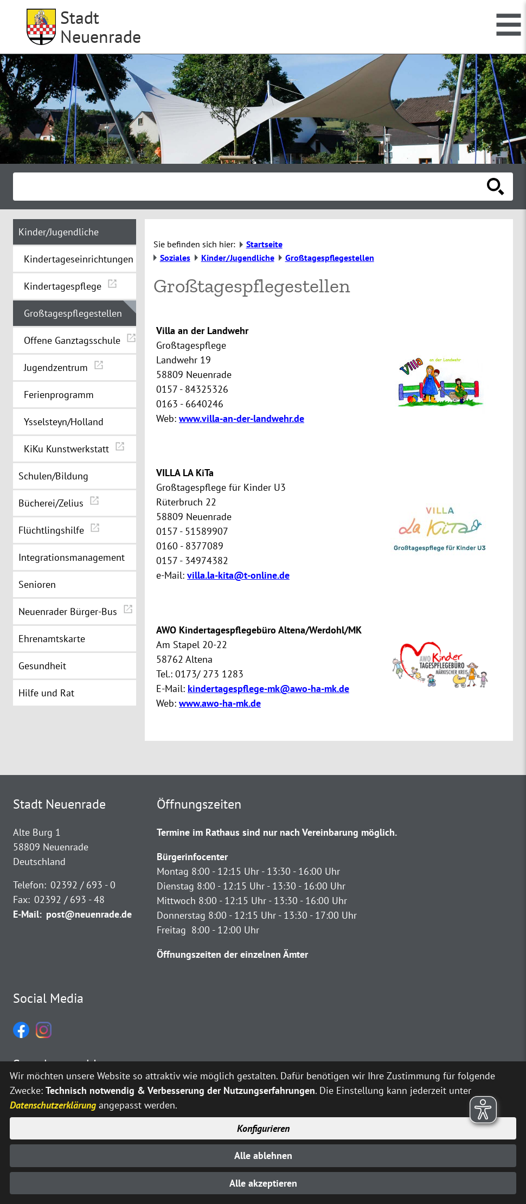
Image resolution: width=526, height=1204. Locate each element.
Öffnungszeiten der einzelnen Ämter (232, 954)
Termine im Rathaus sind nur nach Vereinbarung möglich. (277, 832)
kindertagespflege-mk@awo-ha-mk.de (268, 688)
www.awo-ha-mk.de (220, 703)
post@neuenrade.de (89, 914)
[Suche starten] (495, 186)
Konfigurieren (263, 1128)
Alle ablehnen (263, 1155)
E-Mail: (27, 914)
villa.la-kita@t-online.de (238, 575)
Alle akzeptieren (263, 1183)
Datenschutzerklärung (53, 1105)
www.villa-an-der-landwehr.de (241, 418)
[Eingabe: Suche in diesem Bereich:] (251, 186)
